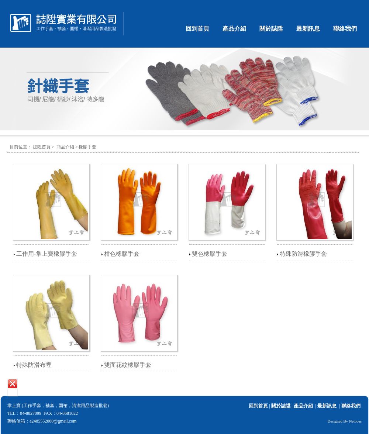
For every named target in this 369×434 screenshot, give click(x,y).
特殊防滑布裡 (34, 365)
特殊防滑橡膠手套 (303, 254)
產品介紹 (234, 28)
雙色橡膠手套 (209, 254)
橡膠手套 (87, 146)
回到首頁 (197, 28)
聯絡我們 (345, 28)
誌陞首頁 (42, 146)
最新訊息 (308, 28)
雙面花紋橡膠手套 (127, 365)
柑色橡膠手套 (121, 254)
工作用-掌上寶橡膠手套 (46, 254)
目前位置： (21, 146)
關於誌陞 (271, 28)
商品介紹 (65, 146)
